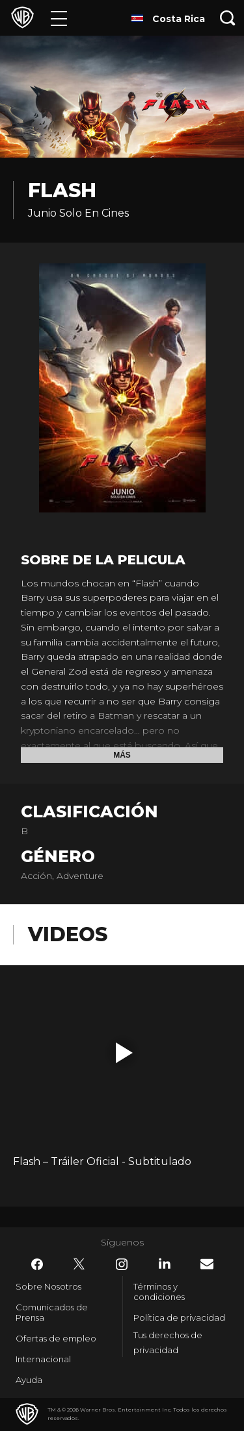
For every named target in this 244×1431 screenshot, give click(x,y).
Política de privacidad (179, 1317)
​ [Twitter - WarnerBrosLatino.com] (79, 1264)
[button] (124, 1052)
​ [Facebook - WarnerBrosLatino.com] (37, 1264)
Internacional (43, 1359)
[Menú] (59, 18)
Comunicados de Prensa (52, 1312)
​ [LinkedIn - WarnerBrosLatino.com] (164, 1263)
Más (122, 755)
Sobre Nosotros (48, 1286)
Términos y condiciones (159, 1291)
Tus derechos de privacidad (167, 1342)
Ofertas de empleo (56, 1338)
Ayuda (29, 1380)
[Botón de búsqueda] (227, 18)
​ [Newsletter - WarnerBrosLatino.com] (207, 1264)
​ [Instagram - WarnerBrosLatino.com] (121, 1264)
